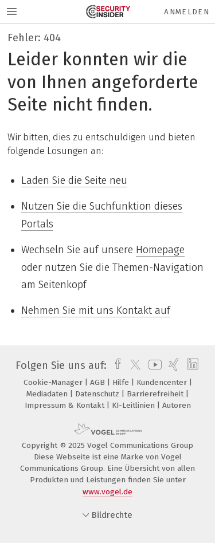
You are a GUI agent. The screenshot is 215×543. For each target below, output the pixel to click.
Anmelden (186, 12)
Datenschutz (98, 394)
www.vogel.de (107, 492)
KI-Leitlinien (134, 405)
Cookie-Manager (54, 382)
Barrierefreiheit (156, 394)
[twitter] (132, 365)
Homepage (160, 249)
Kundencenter (162, 382)
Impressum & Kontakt (66, 405)
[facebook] (115, 365)
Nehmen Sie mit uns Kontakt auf (95, 310)
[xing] (172, 365)
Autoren (176, 405)
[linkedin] (191, 365)
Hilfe (121, 382)
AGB (98, 382)
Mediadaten (48, 394)
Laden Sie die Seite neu (74, 180)
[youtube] (153, 365)
